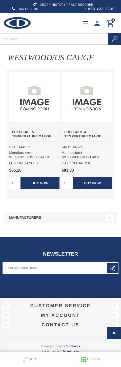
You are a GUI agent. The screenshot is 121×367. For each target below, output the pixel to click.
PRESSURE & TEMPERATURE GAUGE (31, 134)
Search (114, 39)
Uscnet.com (70, 351)
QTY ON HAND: (22, 163)
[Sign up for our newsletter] (55, 268)
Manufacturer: (20, 153)
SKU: (13, 147)
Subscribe (112, 268)
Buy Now (39, 183)
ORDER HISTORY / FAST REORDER (63, 5)
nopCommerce (69, 346)
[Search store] (54, 39)
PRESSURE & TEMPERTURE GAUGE (82, 134)
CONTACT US (24, 9)
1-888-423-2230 (99, 9)
